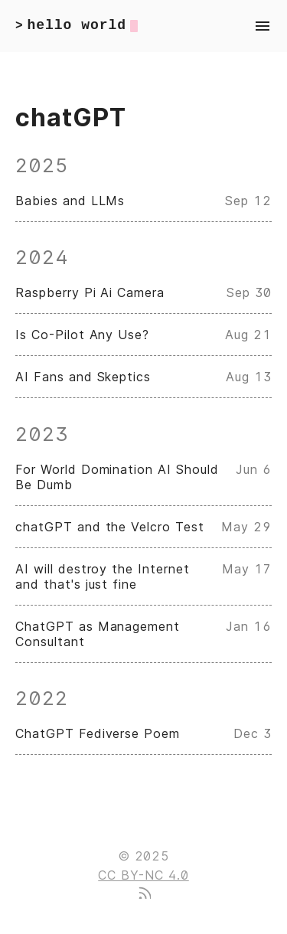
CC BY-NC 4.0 (143, 875)
